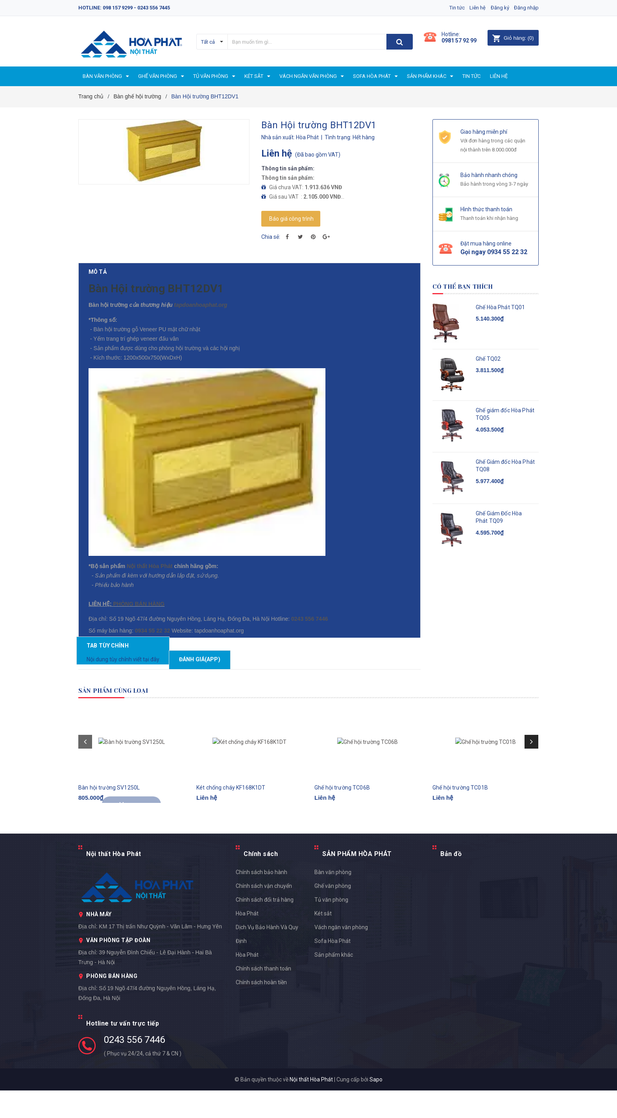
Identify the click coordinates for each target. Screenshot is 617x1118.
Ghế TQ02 (488, 359)
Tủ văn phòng (331, 927)
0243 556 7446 (134, 1067)
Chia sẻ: (270, 237)
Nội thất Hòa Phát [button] (113, 881)
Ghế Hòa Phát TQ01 (500, 307)
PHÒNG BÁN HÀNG (137, 616)
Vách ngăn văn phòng (341, 955)
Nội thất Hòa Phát (150, 578)
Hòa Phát (247, 982)
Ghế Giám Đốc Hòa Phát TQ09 (499, 517)
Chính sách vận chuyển (264, 913)
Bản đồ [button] (451, 881)
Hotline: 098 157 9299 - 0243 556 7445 (124, 8)
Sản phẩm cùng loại (124, 717)
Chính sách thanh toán (263, 996)
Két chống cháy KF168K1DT (230, 822)
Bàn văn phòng (332, 900)
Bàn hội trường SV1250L (109, 822)
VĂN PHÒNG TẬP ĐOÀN (118, 968)
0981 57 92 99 (459, 40)
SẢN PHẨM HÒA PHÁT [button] (357, 881)
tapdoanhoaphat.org (195, 317)
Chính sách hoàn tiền (261, 1010)
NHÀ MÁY (99, 942)
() (513, 38)
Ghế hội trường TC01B (460, 822)
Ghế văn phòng (332, 913)
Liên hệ (472, 8)
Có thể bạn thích (471, 286)
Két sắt (323, 941)
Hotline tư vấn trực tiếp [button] (122, 1051)
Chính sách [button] (261, 881)
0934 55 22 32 (153, 654)
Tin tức (448, 8)
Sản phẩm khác (333, 982)
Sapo (375, 1107)
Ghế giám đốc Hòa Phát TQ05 (505, 414)
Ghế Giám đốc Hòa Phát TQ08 (505, 466)
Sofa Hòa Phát (332, 968)
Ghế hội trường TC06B (342, 822)
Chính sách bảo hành (261, 900)
